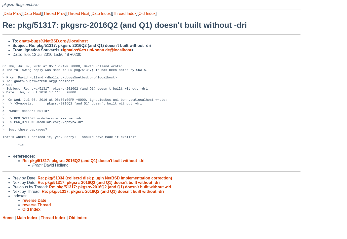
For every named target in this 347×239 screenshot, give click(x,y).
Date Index (101, 13)
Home (7, 234)
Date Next (32, 13)
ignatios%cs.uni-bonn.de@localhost (97, 50)
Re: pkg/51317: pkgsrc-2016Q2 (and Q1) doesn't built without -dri (83, 177)
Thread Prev (54, 13)
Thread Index (124, 13)
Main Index (27, 234)
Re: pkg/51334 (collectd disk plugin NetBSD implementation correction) (105, 194)
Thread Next (78, 13)
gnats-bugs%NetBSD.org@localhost (53, 41)
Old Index (147, 13)
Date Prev (12, 13)
